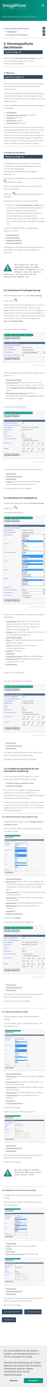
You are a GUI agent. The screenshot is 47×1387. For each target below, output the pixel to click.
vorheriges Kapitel (33, 1312)
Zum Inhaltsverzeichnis (12, 1312)
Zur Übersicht (9, 1320)
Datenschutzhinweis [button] (13, 1375)
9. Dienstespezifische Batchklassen (16, 28)
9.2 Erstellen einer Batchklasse (17, 35)
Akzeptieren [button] (33, 1381)
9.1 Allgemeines (11, 32)
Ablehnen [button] (13, 1381)
